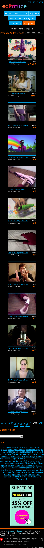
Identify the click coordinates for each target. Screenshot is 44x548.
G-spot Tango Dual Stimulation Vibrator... (18, 284)
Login (40, 2)
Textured (31, 475)
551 (22, 425)
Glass (20, 459)
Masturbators (14, 463)
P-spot (17, 466)
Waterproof (21, 479)
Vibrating (15, 477)
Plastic (39, 465)
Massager (5, 463)
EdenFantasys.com (8, 535)
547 (29, 422)
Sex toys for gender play (30, 470)
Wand (39, 477)
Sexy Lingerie (37, 472)
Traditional (7, 477)
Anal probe (15, 447)
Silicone (7, 474)
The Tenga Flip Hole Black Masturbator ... (18, 348)
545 (17, 422)
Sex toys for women (21, 472)
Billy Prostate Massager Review (18, 316)
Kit (10, 461)
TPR (38, 475)
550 (16, 425)
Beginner (4, 450)
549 (41, 422)
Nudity (11, 465)
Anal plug (7, 447)
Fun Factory (5, 459)
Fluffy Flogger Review (18, 189)
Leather (19, 461)
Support (29, 29)
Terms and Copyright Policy (29, 533)
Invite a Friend (17, 29)
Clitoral (35, 452)
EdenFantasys (28, 456)
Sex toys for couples (13, 470)
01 (2, 422)
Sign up (31, 2)
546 (23, 422)
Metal (22, 463)
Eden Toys (16, 456)
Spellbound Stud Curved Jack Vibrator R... (18, 157)
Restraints (36, 468)
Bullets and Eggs (33, 450)
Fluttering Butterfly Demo (17, 62)
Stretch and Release (18, 94)
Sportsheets (16, 475)
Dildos (15, 454)
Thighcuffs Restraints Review (18, 125)
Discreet (22, 454)
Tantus (24, 475)
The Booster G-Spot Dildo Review (18, 221)
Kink (6, 461)
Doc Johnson (33, 454)
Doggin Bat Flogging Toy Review (18, 253)
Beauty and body (34, 447)
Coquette (7, 454)
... (6, 422)
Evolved (39, 457)
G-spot (14, 459)
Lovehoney (31, 461)
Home (2, 531)
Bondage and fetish (16, 450)
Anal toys (23, 447)
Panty (23, 466)
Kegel (2, 461)
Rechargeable (25, 468)
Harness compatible (31, 459)
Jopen (41, 459)
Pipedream (30, 466)
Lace (13, 461)
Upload (28, 531)
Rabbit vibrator (6, 468)
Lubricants (39, 461)
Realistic (15, 468)
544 (11, 422)
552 (27, 425)
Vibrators (32, 477)
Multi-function (31, 463)
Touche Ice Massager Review (18, 412)
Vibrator (23, 477)
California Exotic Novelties (19, 452)
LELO (25, 461)
